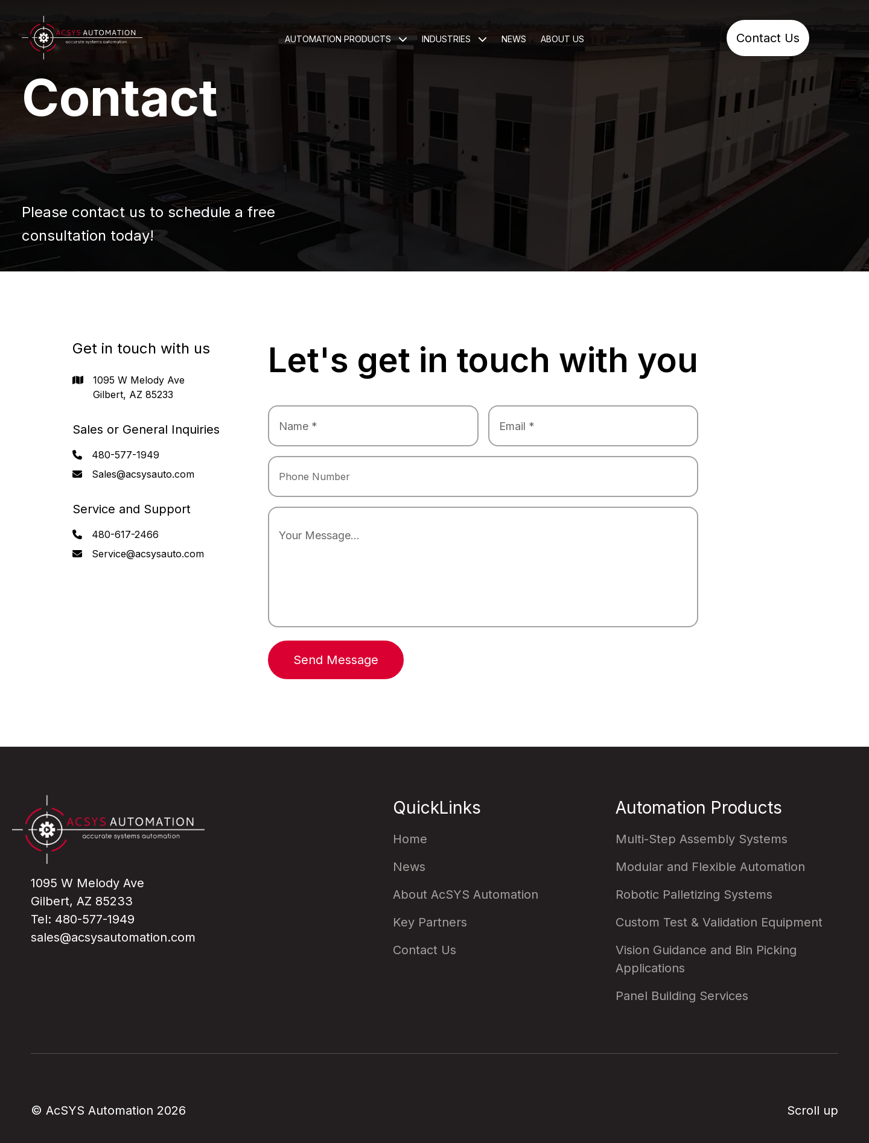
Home (410, 839)
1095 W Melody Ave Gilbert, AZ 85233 (139, 387)
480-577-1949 (125, 455)
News (513, 39)
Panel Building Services (682, 996)
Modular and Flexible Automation (710, 867)
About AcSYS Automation (465, 894)
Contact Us (768, 38)
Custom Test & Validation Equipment (719, 922)
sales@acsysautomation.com (113, 937)
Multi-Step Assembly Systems (702, 839)
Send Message (335, 660)
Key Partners (430, 922)
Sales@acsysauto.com (143, 474)
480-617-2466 (125, 534)
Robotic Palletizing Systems (694, 894)
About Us (562, 39)
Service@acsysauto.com (148, 554)
